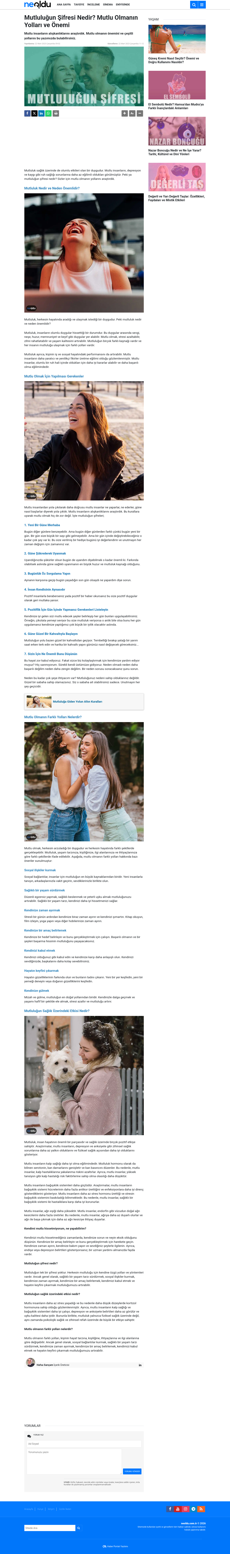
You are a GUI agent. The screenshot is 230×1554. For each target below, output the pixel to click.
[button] (125, 113)
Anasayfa (28, 1509)
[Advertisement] (84, 142)
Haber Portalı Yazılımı (117, 1546)
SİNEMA (108, 4)
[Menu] (202, 5)
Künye (40, 1509)
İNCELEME (93, 4)
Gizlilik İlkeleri (65, 1509)
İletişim (51, 1509)
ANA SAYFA (64, 4)
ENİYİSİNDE (123, 4)
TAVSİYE (79, 4)
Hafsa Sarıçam (45, 1364)
